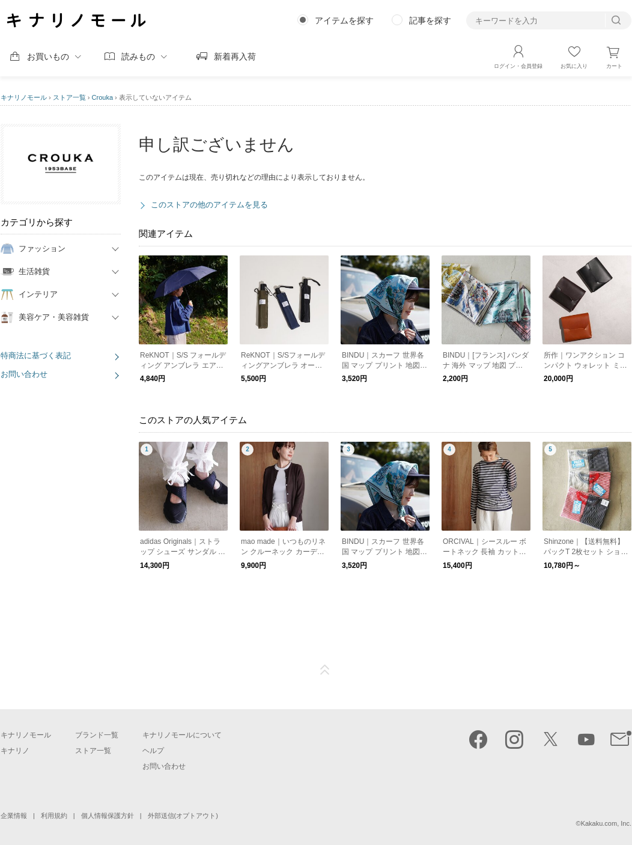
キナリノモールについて (182, 735)
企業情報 (14, 815)
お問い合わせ (24, 374)
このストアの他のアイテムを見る (209, 204)
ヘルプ (153, 750)
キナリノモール (24, 97)
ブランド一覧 (96, 735)
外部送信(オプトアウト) (183, 815)
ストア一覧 (69, 97)
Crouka (102, 97)
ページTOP (325, 670)
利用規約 (54, 815)
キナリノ (15, 750)
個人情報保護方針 (107, 815)
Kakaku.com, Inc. (606, 823)
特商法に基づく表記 (36, 355)
